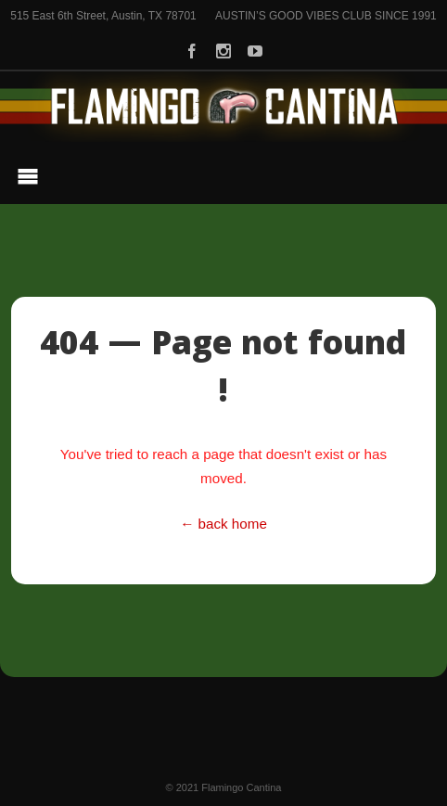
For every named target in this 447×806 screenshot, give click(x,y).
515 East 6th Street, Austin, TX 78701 (103, 15)
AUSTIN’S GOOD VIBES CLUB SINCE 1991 (326, 15)
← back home (223, 523)
